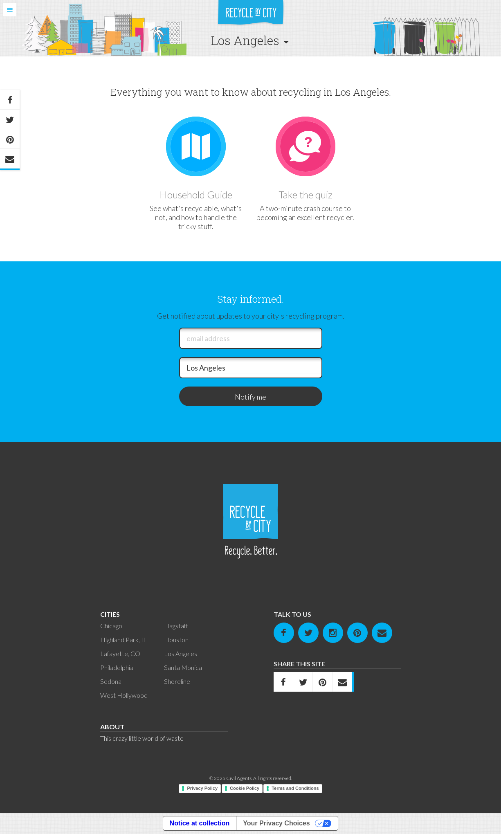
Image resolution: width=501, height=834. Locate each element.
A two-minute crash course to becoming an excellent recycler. (305, 213)
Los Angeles (180, 653)
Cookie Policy (244, 788)
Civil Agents (239, 778)
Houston (176, 639)
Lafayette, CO (120, 653)
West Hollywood (124, 695)
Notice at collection (200, 823)
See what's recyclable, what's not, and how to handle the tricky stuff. (196, 217)
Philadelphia (116, 667)
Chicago (111, 625)
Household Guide (196, 194)
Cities (110, 614)
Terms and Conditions (295, 788)
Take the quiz (306, 194)
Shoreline (177, 681)
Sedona (110, 681)
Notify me (250, 396)
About (112, 727)
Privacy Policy (202, 788)
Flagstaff (176, 625)
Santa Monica (183, 667)
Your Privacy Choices (276, 823)
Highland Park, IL (123, 639)
